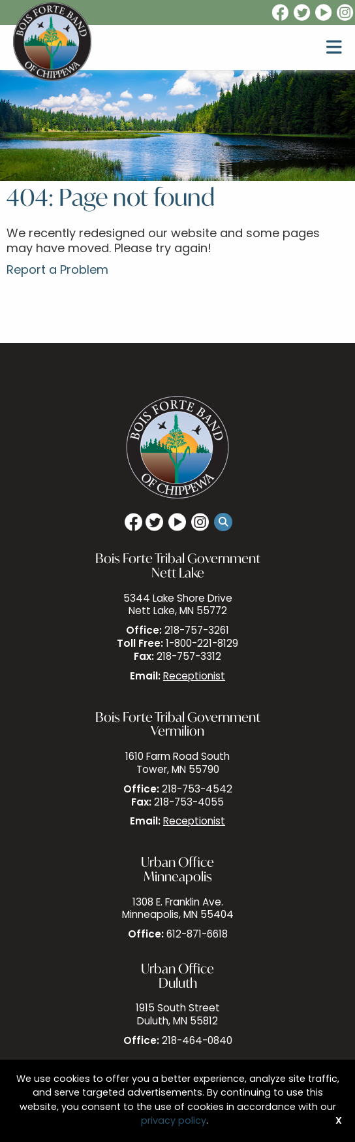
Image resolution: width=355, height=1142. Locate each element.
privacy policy (173, 1121)
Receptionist (194, 677)
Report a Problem (57, 271)
